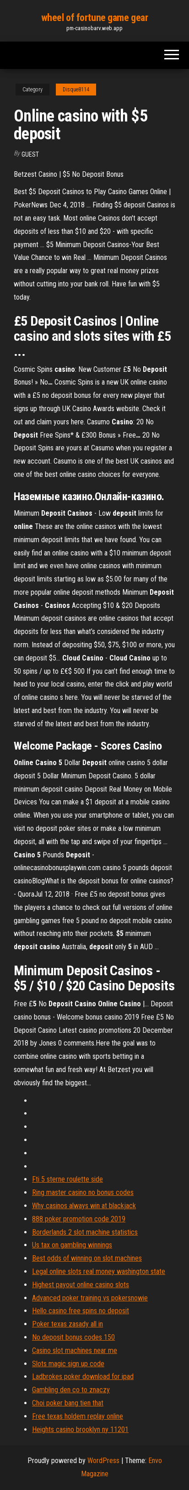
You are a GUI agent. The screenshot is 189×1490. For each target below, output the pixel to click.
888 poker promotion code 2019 (78, 1219)
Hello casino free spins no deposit (80, 1310)
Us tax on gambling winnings (72, 1245)
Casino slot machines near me (74, 1350)
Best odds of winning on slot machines (87, 1258)
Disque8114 (76, 89)
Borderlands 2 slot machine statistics (85, 1232)
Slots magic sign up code (68, 1363)
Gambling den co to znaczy (71, 1389)
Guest (30, 154)
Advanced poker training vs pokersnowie (90, 1298)
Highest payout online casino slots (80, 1284)
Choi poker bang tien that (67, 1403)
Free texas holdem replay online (77, 1416)
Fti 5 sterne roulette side (67, 1179)
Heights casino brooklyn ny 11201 (80, 1429)
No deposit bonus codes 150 (73, 1337)
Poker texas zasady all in (67, 1324)
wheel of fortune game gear (94, 17)
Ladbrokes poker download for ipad (83, 1376)
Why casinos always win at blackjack (84, 1205)
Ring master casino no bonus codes (83, 1192)
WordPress (103, 1460)
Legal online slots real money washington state (98, 1271)
